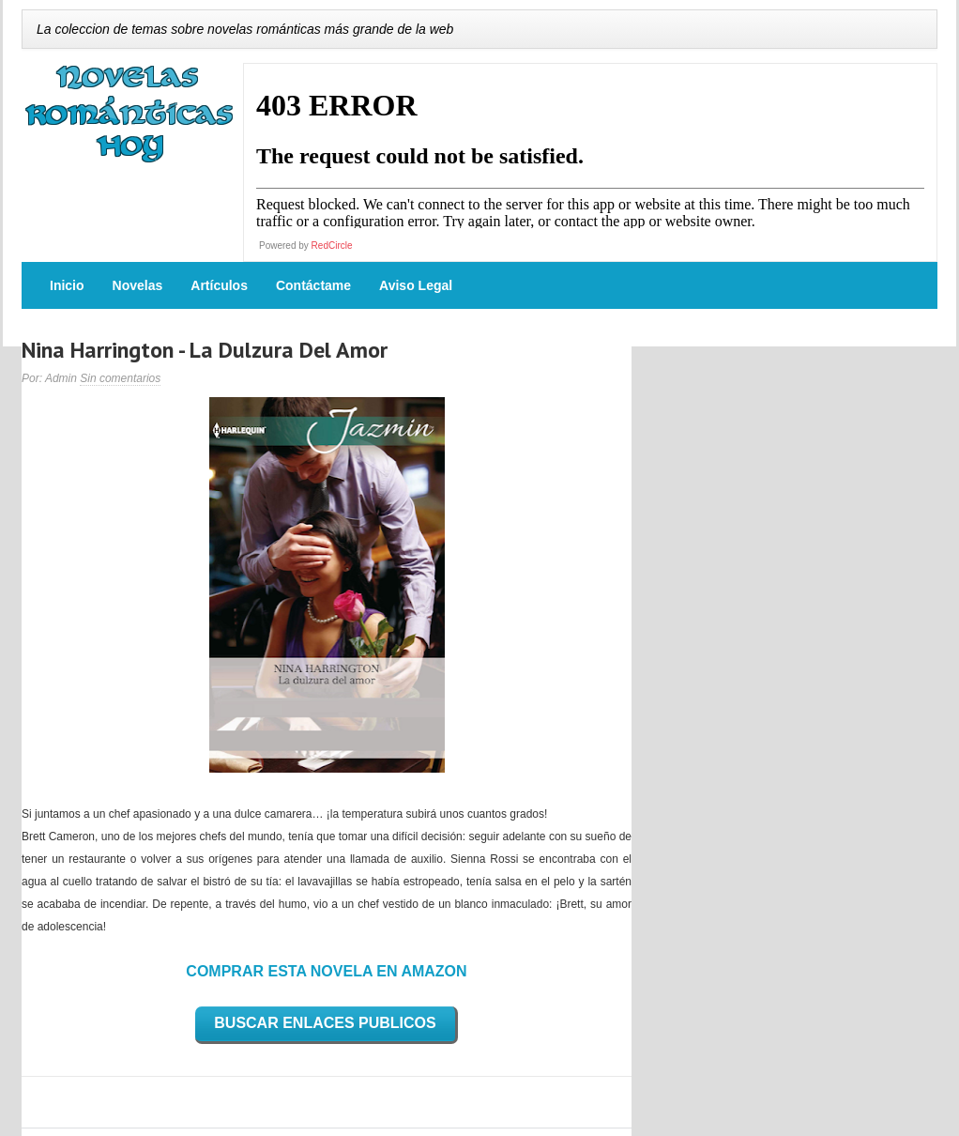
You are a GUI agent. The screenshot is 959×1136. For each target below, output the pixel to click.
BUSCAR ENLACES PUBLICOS (324, 1023)
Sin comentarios (120, 378)
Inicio (67, 285)
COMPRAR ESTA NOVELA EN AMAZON (326, 971)
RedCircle (332, 245)
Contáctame (313, 285)
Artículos (219, 285)
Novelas (138, 285)
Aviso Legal (415, 285)
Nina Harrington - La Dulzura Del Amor (205, 349)
